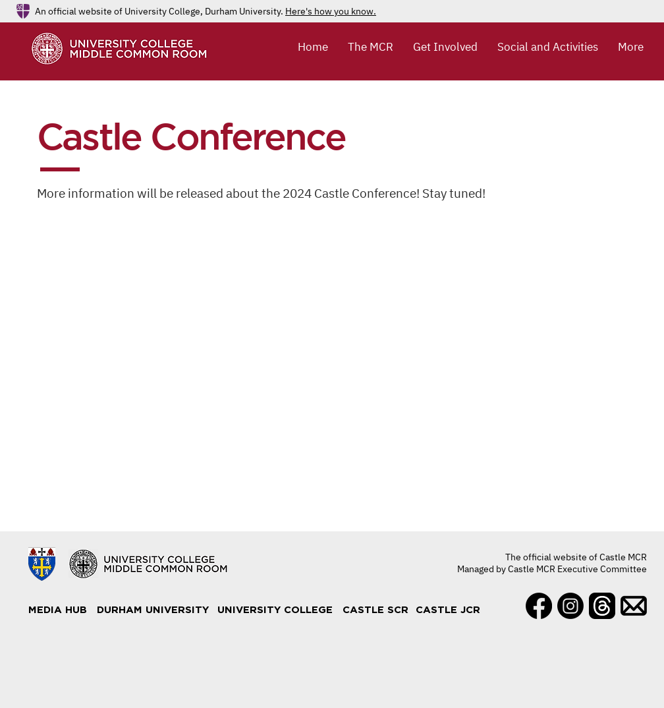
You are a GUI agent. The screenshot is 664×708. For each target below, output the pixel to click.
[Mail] (634, 606)
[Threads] (602, 606)
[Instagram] (570, 606)
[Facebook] (539, 606)
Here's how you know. (330, 11)
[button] (370, 47)
